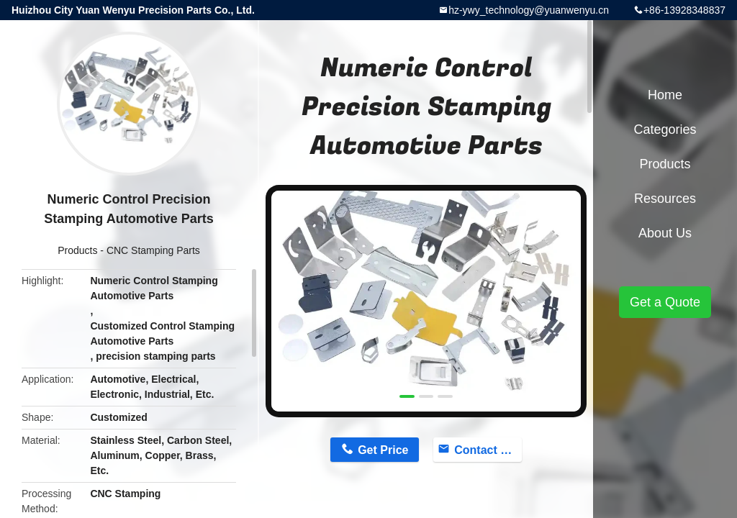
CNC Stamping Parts (153, 250)
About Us (665, 233)
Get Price (383, 450)
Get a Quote (665, 302)
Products (77, 250)
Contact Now (488, 450)
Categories (664, 129)
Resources (665, 198)
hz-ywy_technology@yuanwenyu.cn (528, 10)
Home (665, 95)
